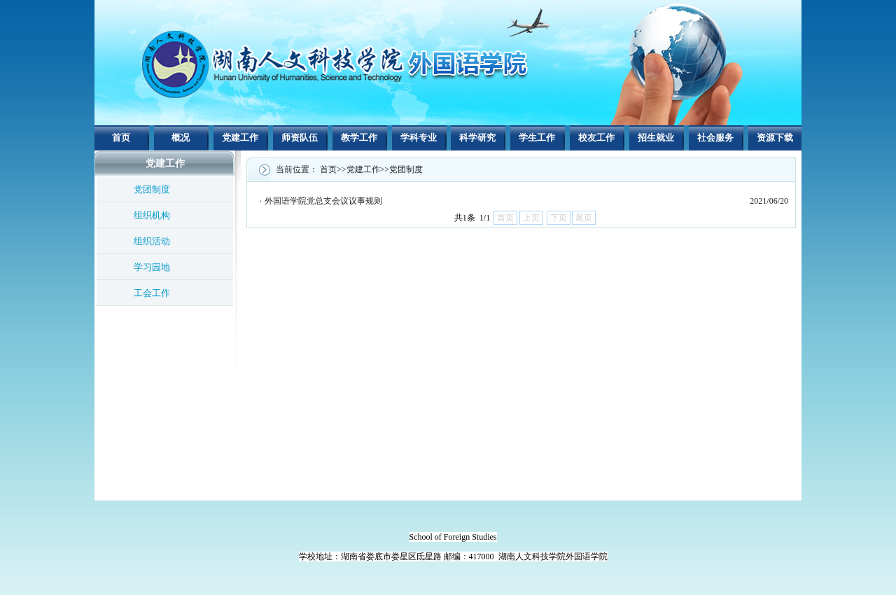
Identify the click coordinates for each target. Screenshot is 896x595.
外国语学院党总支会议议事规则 (323, 201)
